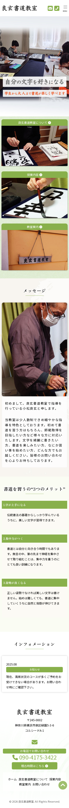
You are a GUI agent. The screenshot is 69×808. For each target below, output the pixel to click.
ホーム (12, 779)
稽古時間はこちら (34, 766)
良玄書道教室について (34, 143)
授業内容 (34, 195)
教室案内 (34, 247)
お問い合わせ (41, 784)
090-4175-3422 (34, 757)
